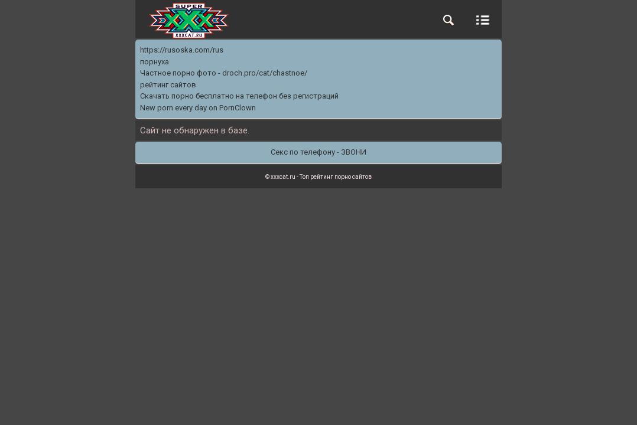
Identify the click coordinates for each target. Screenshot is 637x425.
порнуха (154, 61)
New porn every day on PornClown (198, 107)
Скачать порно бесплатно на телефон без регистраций (239, 95)
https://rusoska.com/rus (181, 49)
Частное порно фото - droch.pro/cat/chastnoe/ (223, 72)
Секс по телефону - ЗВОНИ (318, 152)
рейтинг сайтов (168, 84)
